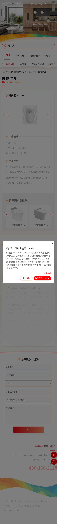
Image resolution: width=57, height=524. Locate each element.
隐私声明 (47, 273)
